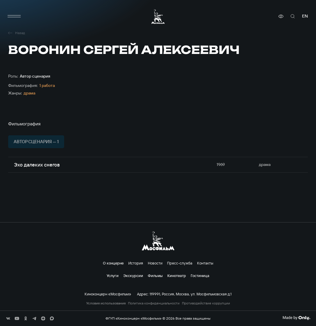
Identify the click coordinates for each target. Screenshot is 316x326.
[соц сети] (8, 318)
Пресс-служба (179, 263)
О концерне (113, 263)
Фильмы (155, 275)
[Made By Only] (296, 318)
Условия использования (106, 303)
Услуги (113, 275)
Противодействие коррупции (206, 303)
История (135, 263)
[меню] (14, 16)
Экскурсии (133, 275)
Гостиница (200, 275)
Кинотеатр (176, 275)
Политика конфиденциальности (154, 303)
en (305, 16)
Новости (155, 263)
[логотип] (158, 16)
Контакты (205, 263)
